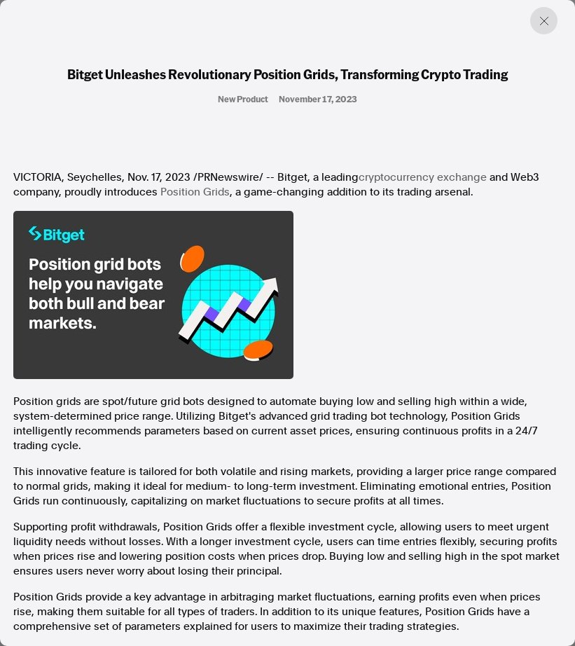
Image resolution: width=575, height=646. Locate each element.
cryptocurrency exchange (423, 177)
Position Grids (195, 192)
